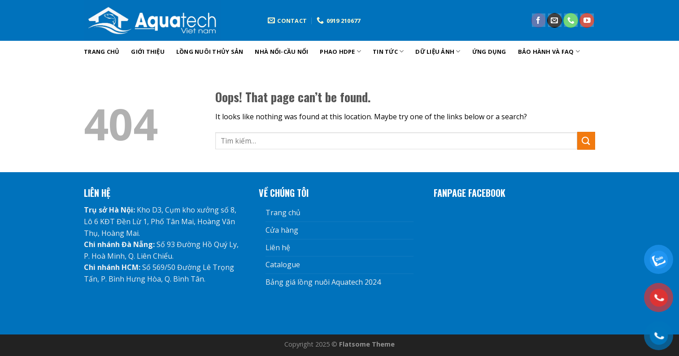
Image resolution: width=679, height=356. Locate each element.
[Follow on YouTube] (586, 20)
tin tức (388, 51)
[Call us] (570, 20)
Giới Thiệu (148, 52)
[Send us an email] (554, 20)
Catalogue (283, 264)
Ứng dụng (489, 52)
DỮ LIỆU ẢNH (437, 51)
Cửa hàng (282, 230)
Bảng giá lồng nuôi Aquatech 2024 (323, 282)
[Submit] (586, 140)
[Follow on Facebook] (538, 20)
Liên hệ (278, 247)
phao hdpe (340, 51)
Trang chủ (101, 52)
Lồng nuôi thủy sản (210, 52)
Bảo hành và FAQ (549, 51)
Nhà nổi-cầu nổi (281, 52)
